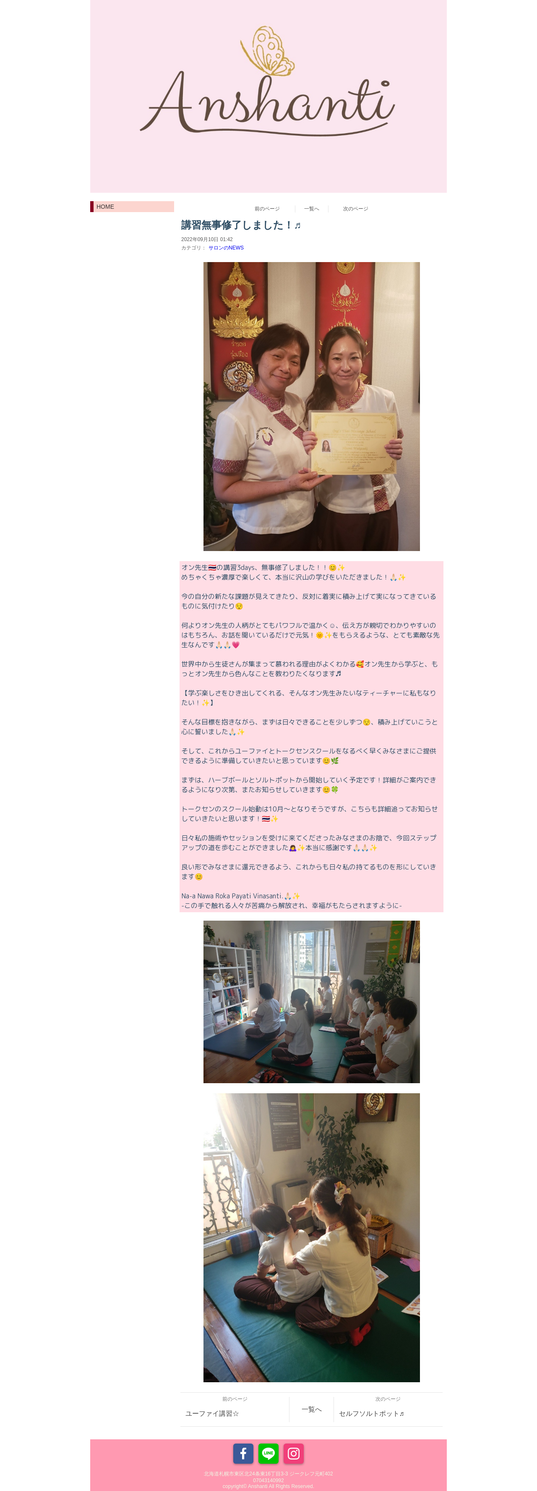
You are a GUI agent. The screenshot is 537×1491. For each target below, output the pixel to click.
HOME (105, 206)
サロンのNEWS (226, 248)
